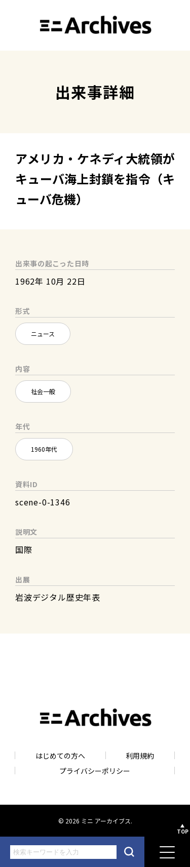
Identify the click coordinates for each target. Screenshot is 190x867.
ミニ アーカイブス (106, 820)
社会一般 (43, 391)
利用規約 (140, 755)
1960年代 (44, 449)
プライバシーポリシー (94, 770)
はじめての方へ (60, 755)
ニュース (43, 333)
